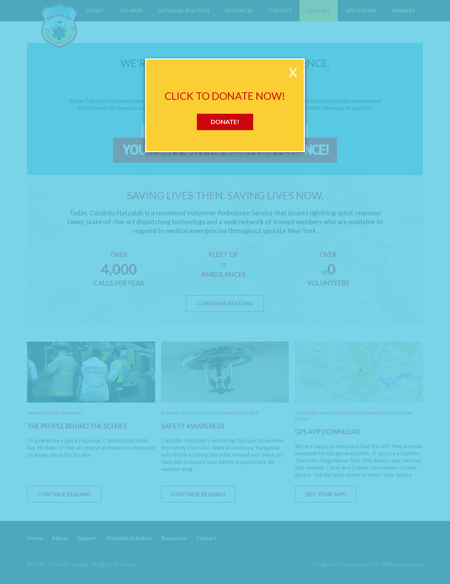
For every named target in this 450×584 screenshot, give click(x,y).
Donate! (225, 121)
